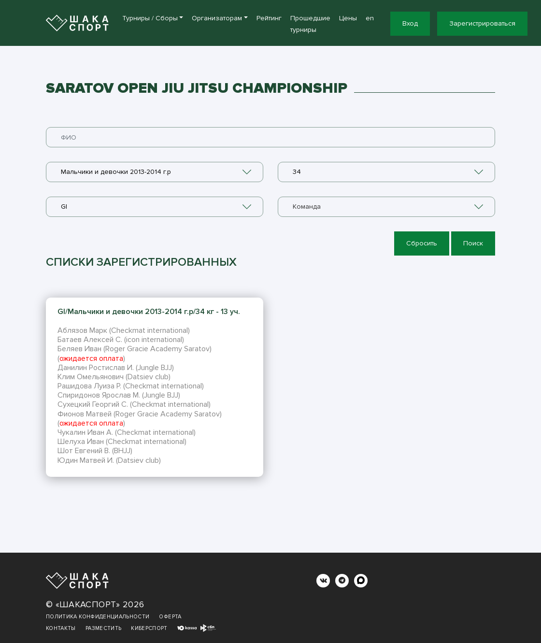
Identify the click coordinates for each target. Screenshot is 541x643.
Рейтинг (269, 18)
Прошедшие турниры (310, 24)
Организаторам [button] (217, 18)
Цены (348, 18)
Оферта (170, 617)
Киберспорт (149, 628)
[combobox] (154, 172)
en (370, 18)
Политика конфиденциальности (97, 617)
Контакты (61, 628)
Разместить (103, 628)
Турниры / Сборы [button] (150, 18)
